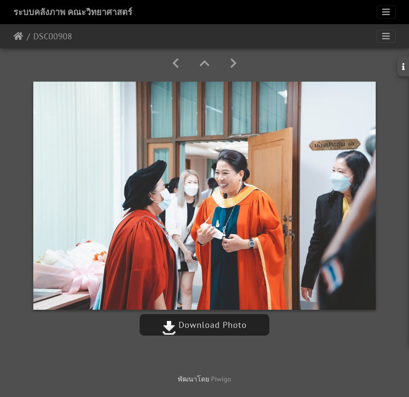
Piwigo (221, 379)
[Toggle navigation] (386, 12)
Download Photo (204, 324)
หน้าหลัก (18, 36)
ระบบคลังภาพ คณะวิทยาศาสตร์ (72, 12)
